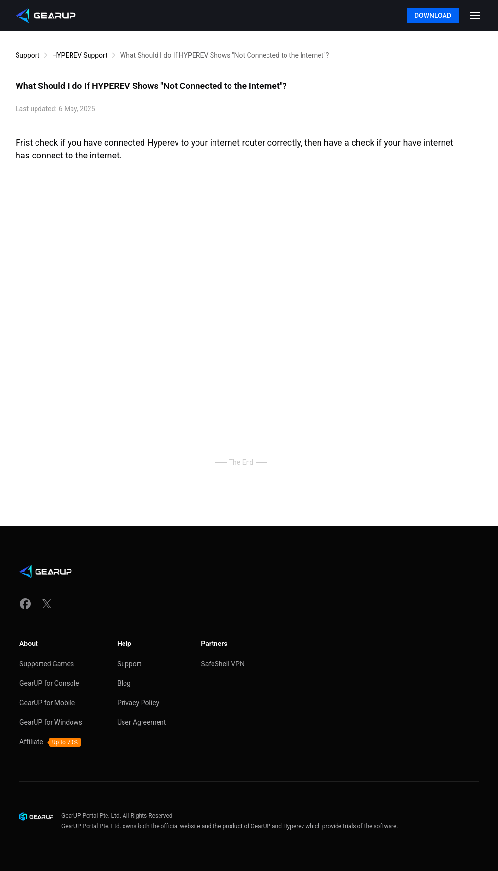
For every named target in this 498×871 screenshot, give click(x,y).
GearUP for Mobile (47, 703)
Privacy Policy (138, 703)
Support (27, 55)
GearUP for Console (49, 683)
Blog (124, 683)
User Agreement (141, 722)
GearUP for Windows (50, 722)
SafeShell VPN (223, 664)
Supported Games (46, 664)
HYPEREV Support (79, 55)
